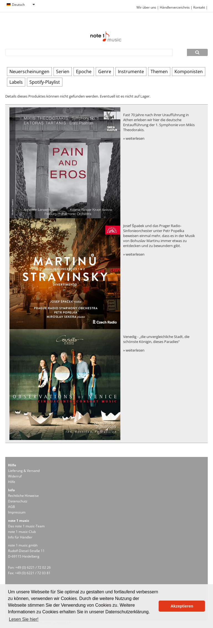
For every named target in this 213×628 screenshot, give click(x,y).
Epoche (84, 71)
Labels (16, 82)
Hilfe (11, 481)
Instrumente (131, 71)
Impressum (17, 512)
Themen (159, 71)
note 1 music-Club (22, 531)
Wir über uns (146, 7)
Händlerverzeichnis (175, 7)
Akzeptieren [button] (182, 606)
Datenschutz (17, 501)
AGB (11, 506)
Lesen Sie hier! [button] (24, 619)
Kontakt (199, 7)
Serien (62, 71)
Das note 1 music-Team (26, 526)
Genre (104, 71)
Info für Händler (20, 537)
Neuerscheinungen (29, 71)
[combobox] (20, 4)
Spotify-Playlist (44, 82)
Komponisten (188, 71)
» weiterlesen (133, 138)
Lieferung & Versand (24, 470)
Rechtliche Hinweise (23, 495)
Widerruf (15, 476)
